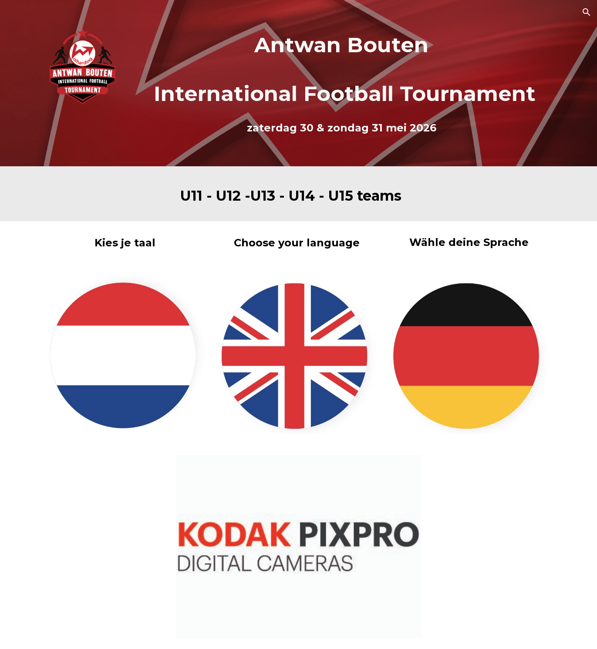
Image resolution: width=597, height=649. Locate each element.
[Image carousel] (298, 547)
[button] (586, 12)
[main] (341, 69)
